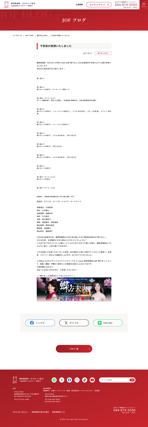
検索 (132, 380)
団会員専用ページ (58, 412)
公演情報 (79, 4)
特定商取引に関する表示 (40, 412)
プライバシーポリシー (20, 412)
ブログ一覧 (73, 349)
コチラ (48, 267)
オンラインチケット (98, 5)
